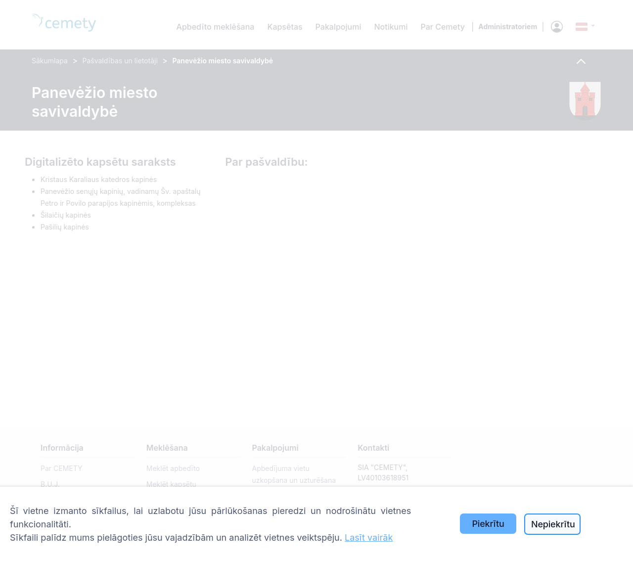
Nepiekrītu (553, 524)
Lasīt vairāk (369, 537)
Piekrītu (488, 523)
